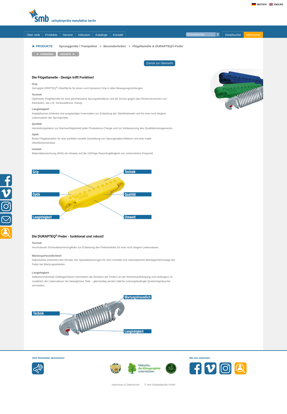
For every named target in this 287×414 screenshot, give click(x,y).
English (278, 4)
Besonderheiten (114, 46)
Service (68, 34)
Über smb (33, 34)
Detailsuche (233, 34)
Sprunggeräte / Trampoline (78, 46)
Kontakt (118, 34)
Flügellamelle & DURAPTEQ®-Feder (158, 46)
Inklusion (84, 34)
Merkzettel (253, 34)
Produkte (51, 34)
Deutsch (261, 4)
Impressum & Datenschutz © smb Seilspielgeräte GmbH (143, 384)
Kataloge (101, 34)
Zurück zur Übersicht (159, 63)
